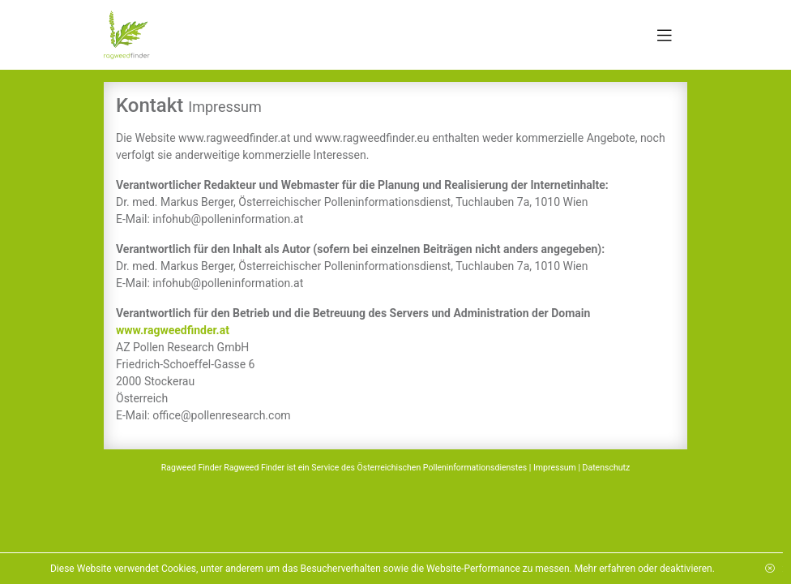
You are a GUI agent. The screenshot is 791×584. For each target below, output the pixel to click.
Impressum (554, 467)
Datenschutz (607, 467)
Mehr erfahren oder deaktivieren (632, 568)
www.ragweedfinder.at (172, 330)
